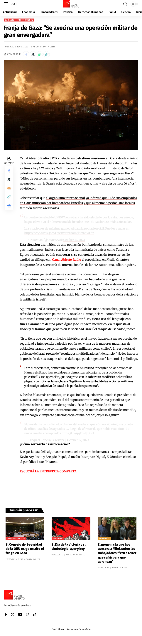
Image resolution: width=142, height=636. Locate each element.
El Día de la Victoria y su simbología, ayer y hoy (69, 546)
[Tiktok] (34, 614)
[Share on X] (33, 54)
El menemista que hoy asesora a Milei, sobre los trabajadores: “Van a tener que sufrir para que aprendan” (117, 552)
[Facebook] (6, 614)
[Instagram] (27, 614)
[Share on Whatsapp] (40, 54)
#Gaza (74, 217)
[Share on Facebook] (26, 54)
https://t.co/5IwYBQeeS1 (40, 233)
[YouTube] (20, 614)
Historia (57, 538)
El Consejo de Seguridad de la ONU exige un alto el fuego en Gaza (25, 548)
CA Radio (9, 20)
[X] (12, 614)
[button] (7, 3)
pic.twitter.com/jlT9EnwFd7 (76, 233)
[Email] (8, 188)
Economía (104, 538)
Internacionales (16, 538)
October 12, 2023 (74, 239)
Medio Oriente (25, 20)
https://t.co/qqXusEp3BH (78, 433)
